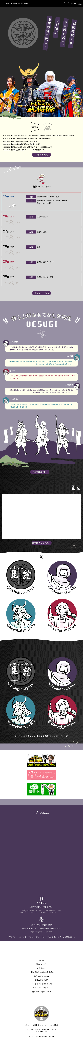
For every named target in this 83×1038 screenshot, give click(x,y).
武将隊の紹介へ (39, 472)
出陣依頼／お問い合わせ (41, 991)
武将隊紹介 (41, 968)
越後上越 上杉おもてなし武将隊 (17, 3)
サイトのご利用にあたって (41, 984)
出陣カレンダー (41, 964)
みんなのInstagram (41, 976)
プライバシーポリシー (41, 987)
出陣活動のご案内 (41, 980)
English (73, 3)
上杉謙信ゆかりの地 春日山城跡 (41, 972)
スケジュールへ (41, 293)
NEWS (41, 960)
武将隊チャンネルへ (41, 542)
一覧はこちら (41, 154)
